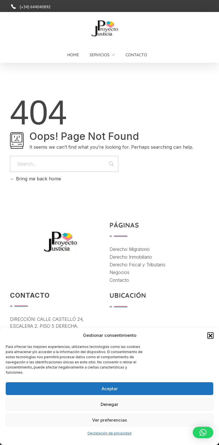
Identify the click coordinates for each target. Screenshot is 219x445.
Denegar (109, 404)
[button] (210, 335)
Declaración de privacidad (109, 433)
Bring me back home (35, 179)
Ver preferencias (109, 420)
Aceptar (110, 388)
